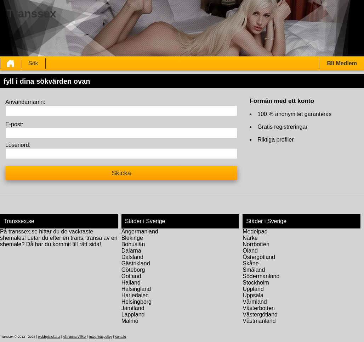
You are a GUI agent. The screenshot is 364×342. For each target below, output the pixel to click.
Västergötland (260, 314)
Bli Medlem (342, 63)
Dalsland (132, 257)
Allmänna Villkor (74, 336)
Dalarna (131, 251)
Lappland (133, 314)
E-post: (14, 124)
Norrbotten (256, 244)
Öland (250, 251)
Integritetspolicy (100, 336)
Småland (254, 270)
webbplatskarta (49, 336)
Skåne (250, 263)
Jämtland (132, 308)
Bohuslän (133, 244)
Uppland (253, 289)
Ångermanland (139, 231)
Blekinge (132, 238)
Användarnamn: (25, 102)
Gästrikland (135, 263)
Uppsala (253, 295)
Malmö (129, 321)
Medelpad (255, 231)
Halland (131, 283)
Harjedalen (135, 295)
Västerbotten (259, 308)
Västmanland (259, 321)
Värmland (255, 302)
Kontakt (120, 336)
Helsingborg (136, 302)
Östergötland (259, 257)
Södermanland (261, 276)
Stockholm (256, 283)
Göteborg (133, 270)
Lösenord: (17, 145)
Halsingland (136, 289)
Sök (33, 63)
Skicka (121, 173)
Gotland (131, 276)
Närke (250, 238)
